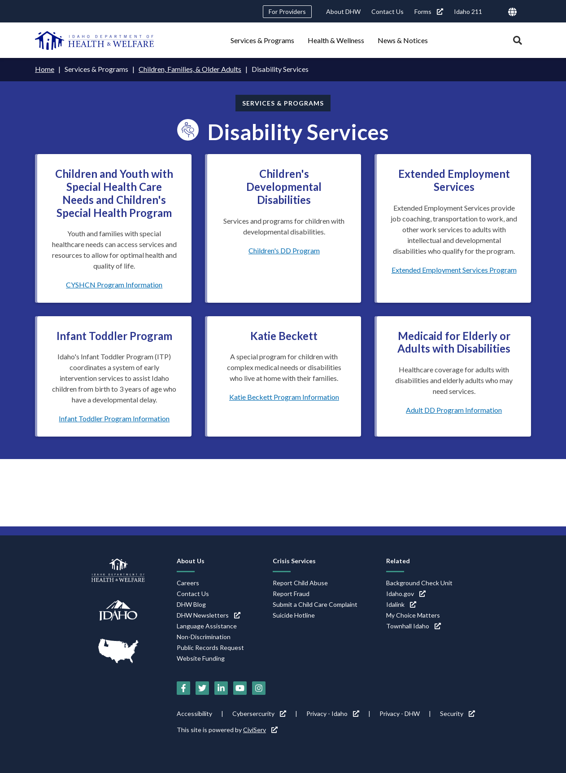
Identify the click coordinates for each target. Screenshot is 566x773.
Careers (188, 583)
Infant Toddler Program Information (114, 418)
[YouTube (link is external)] (240, 688)
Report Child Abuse (300, 583)
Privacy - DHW (399, 713)
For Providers (287, 11)
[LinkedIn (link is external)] (221, 688)
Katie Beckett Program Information (284, 397)
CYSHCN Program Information (114, 284)
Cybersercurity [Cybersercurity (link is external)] (259, 713)
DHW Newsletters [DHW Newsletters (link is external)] (208, 615)
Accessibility (194, 713)
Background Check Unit (419, 583)
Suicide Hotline (294, 615)
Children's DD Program (284, 250)
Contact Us (387, 11)
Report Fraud (291, 593)
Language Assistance (207, 626)
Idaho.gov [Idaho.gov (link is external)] (406, 593)
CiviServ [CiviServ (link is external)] (260, 729)
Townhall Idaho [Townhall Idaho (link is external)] (413, 626)
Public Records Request (210, 647)
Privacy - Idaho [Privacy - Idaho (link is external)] (332, 713)
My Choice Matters (413, 615)
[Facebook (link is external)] (183, 688)
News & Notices (403, 40)
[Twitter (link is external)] (202, 688)
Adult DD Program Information (454, 410)
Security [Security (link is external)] (457, 713)
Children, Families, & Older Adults (190, 69)
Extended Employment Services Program (454, 269)
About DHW (343, 11)
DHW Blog (191, 604)
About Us (191, 561)
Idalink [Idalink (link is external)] (401, 604)
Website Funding (201, 658)
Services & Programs (262, 40)
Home (44, 69)
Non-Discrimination (204, 636)
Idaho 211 (468, 11)
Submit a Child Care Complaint (315, 604)
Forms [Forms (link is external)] (428, 11)
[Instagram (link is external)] (259, 688)
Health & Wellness (336, 40)
